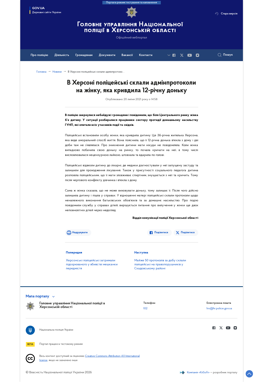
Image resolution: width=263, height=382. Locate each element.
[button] (41, 296)
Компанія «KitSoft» (198, 372)
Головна (41, 71)
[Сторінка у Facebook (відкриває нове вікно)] (174, 55)
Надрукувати (80, 232)
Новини (57, 71)
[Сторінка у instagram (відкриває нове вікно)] (197, 55)
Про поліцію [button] (39, 55)
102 (145, 308)
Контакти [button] (145, 55)
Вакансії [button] (127, 55)
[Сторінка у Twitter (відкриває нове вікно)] (182, 55)
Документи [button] (107, 55)
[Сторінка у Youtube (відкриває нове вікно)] (189, 55)
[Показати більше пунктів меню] (169, 55)
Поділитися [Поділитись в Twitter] (188, 232)
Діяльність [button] (61, 55)
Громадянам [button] (84, 55)
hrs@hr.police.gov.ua (219, 308)
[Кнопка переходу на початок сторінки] (249, 373)
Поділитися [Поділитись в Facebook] (161, 232)
